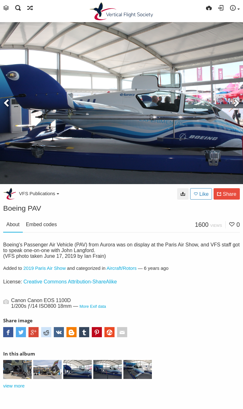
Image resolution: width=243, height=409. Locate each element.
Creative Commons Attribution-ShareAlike (70, 281)
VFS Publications (39, 193)
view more (14, 385)
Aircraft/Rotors (122, 268)
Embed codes (41, 224)
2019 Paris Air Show (44, 268)
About (13, 224)
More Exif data (92, 306)
